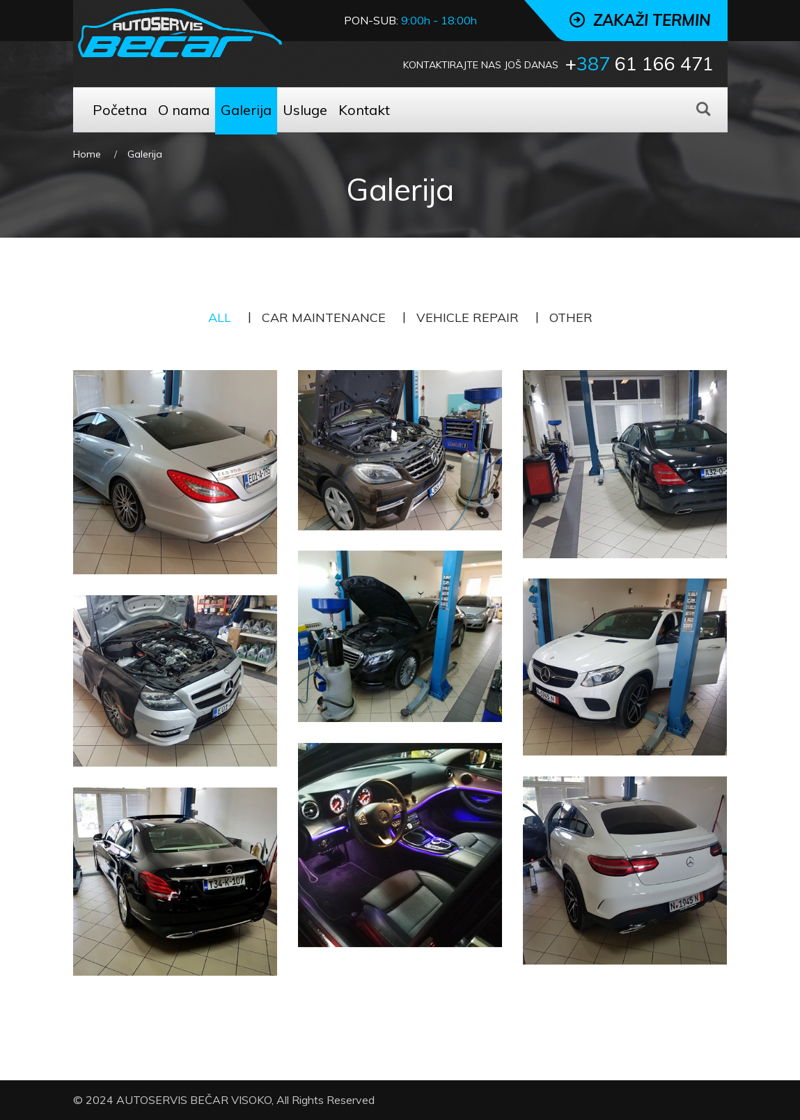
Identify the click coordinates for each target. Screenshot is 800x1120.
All (219, 317)
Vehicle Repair (467, 317)
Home (87, 154)
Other (571, 317)
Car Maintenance (324, 317)
